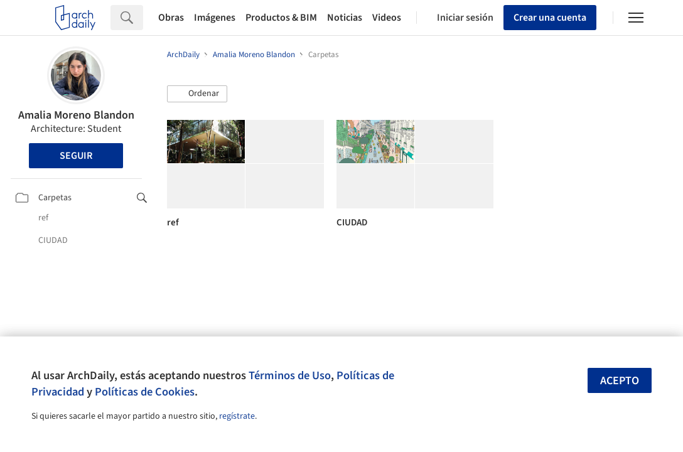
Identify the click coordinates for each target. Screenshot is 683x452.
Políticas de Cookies (145, 392)
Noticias (344, 18)
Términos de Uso (290, 375)
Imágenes (214, 18)
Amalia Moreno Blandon (76, 115)
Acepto (619, 381)
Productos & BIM (281, 18)
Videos (386, 18)
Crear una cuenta (550, 17)
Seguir (76, 156)
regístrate (237, 416)
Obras (171, 18)
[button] (197, 94)
